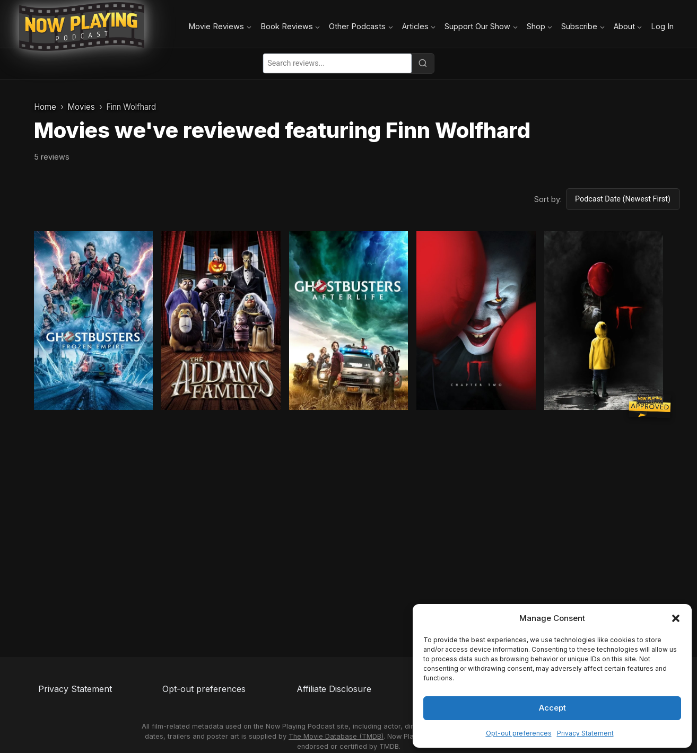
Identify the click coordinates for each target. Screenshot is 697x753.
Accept (552, 708)
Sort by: (548, 199)
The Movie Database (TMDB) (336, 736)
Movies (81, 107)
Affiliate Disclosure (334, 689)
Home (45, 107)
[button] (675, 618)
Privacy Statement (585, 733)
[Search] (423, 63)
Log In (662, 26)
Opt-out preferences (519, 733)
